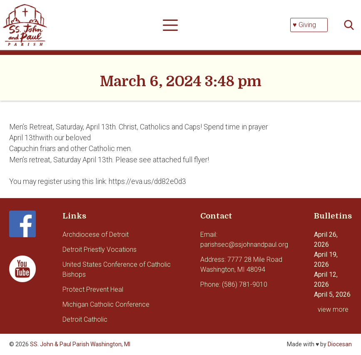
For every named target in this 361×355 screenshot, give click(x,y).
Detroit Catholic (84, 319)
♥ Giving (304, 25)
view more (333, 309)
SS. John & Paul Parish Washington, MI (80, 344)
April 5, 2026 (332, 294)
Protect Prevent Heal (92, 289)
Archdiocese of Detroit (95, 234)
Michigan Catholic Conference (105, 304)
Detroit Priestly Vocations (99, 249)
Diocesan (340, 344)
